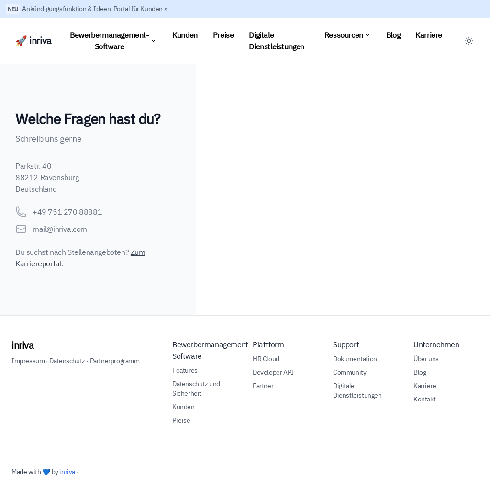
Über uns (426, 359)
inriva (22, 345)
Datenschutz (67, 360)
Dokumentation (355, 359)
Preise (223, 35)
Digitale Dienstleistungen (276, 40)
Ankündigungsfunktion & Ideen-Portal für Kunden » (94, 8)
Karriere (428, 35)
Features (185, 370)
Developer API (273, 372)
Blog (393, 35)
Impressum (28, 360)
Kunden (185, 35)
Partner (263, 385)
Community (349, 372)
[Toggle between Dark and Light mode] (469, 40)
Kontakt (424, 399)
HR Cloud (266, 359)
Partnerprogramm (115, 360)
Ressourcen (347, 35)
